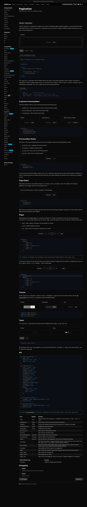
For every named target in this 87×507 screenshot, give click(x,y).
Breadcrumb (7, 63)
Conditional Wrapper (9, 75)
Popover (8, 113)
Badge (5, 56)
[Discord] (78, 4)
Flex (5, 85)
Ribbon (6, 124)
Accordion (9, 48)
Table (5, 146)
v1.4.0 (75, 4)
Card (5, 67)
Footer (5, 87)
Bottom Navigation (9, 61)
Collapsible (7, 73)
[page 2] (67, 329)
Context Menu (7, 77)
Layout (6, 20)
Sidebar (6, 130)
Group (5, 91)
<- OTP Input (23, 476)
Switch (8, 144)
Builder (43, 4)
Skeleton (6, 132)
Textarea (8, 150)
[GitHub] (80, 4)
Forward (75, 121)
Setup (5, 12)
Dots (27, 335)
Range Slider (7, 120)
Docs (13, 4)
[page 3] (68, 329)
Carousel (6, 69)
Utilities (6, 26)
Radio (5, 118)
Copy (5, 79)
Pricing (47, 4)
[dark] (82, 4)
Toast (5, 156)
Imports (6, 14)
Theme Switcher (8, 152)
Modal (5, 107)
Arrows (22, 335)
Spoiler (6, 140)
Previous (48, 157)
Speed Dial (7, 136)
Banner (6, 59)
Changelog (7, 28)
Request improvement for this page (27, 481)
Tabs (5, 148)
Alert (5, 50)
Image (7, 95)
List (5, 101)
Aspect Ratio (7, 52)
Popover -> (79, 476)
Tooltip (6, 158)
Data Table (7, 83)
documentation (30, 409)
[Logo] (7, 4)
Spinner (6, 138)
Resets (5, 18)
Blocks (26, 4)
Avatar (5, 54)
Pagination (7, 111)
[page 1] (66, 329)
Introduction (7, 10)
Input (5, 97)
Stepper (6, 142)
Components (19, 4)
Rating (5, 122)
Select (5, 126)
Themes (38, 4)
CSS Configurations (9, 16)
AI (4, 42)
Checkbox (9, 71)
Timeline (6, 154)
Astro (5, 34)
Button (5, 65)
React (5, 38)
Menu (5, 105)
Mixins (5, 24)
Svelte (5, 36)
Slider (5, 134)
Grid (5, 89)
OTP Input (6, 109)
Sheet (5, 128)
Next (54, 42)
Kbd (5, 99)
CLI (5, 40)
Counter (6, 81)
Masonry (6, 103)
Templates (31, 4)
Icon (5, 93)
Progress (6, 116)
